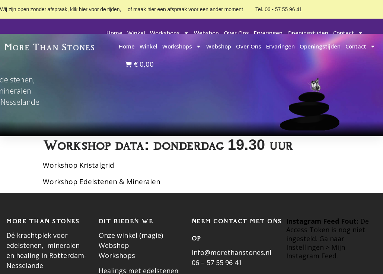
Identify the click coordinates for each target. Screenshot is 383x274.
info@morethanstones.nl (231, 252)
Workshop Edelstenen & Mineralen (101, 181)
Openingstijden (307, 33)
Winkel (136, 33)
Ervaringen (268, 33)
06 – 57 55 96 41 (217, 262)
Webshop (206, 33)
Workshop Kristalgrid (78, 165)
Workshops (169, 33)
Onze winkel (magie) (131, 235)
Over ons (236, 33)
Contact (348, 33)
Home (114, 33)
